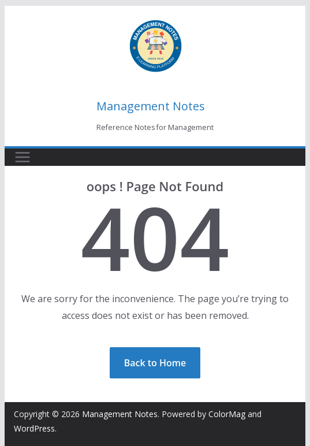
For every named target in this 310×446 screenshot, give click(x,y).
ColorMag (226, 413)
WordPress (34, 428)
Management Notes (150, 106)
